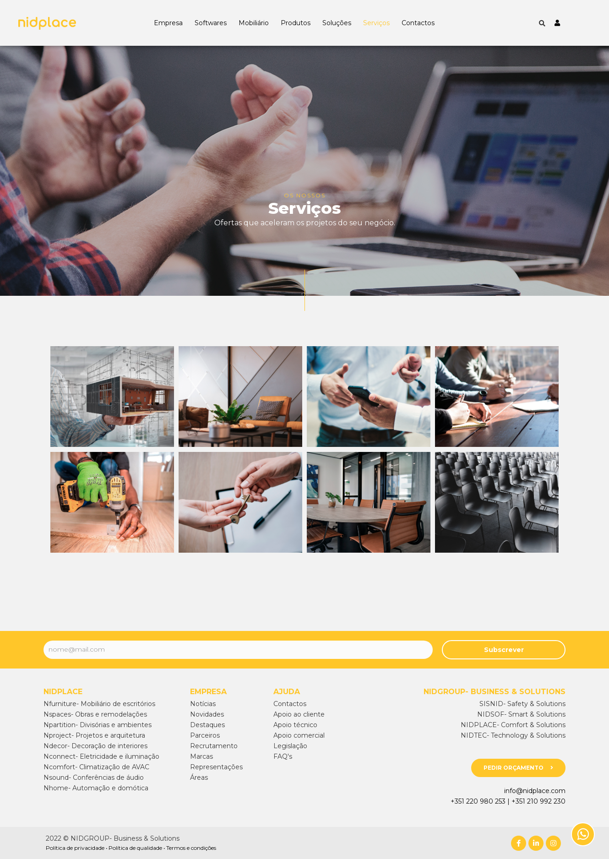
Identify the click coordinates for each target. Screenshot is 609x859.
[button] (518, 768)
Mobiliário (254, 23)
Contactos (418, 23)
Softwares (211, 23)
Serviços (376, 23)
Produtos (295, 23)
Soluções (336, 23)
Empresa (168, 23)
